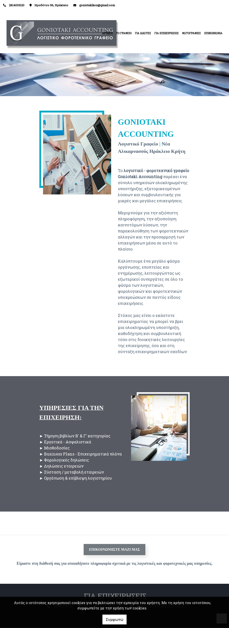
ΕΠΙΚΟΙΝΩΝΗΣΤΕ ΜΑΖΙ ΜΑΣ (114, 549)
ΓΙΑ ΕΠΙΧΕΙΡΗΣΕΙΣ (166, 33)
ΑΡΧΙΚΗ (107, 33)
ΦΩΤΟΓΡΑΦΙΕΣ (191, 33)
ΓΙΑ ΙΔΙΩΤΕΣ (143, 33)
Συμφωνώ (114, 619)
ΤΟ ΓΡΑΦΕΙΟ (123, 33)
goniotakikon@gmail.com (97, 5)
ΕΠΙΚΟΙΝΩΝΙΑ (213, 33)
